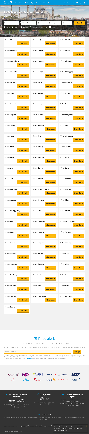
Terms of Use (79, 428)
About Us (42, 3)
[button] (69, 3)
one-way (7, 27)
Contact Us (51, 3)
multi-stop (25, 27)
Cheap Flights (18, 3)
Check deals (23, 43)
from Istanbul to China (78, 35)
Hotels (26, 3)
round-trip (16, 27)
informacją (29, 358)
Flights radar (34, 3)
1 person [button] (67, 23)
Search (79, 23)
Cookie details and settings (60, 430)
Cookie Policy (71, 428)
